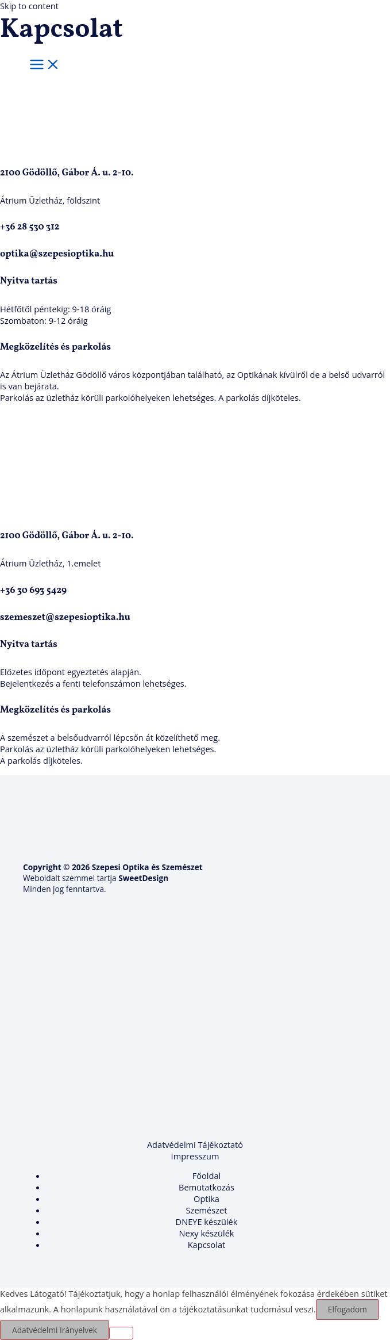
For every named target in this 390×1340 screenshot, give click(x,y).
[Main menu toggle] (44, 65)
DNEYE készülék (207, 1221)
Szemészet (206, 1210)
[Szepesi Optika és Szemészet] (74, 34)
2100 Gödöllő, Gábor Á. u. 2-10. (67, 172)
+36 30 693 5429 (33, 590)
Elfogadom (347, 1309)
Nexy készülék (206, 1233)
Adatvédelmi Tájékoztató (195, 1144)
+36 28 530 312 (29, 226)
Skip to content (29, 6)
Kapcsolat (207, 1244)
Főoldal (206, 1175)
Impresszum (195, 1156)
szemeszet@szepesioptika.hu (65, 617)
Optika (206, 1198)
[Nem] (121, 1333)
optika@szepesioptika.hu (57, 254)
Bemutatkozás (206, 1187)
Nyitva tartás (28, 281)
